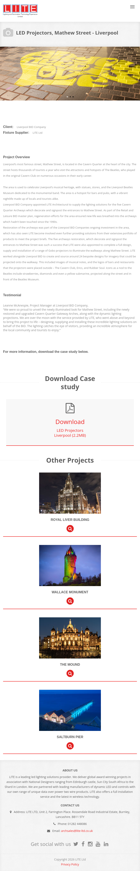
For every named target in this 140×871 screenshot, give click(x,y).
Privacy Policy (70, 864)
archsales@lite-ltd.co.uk (77, 831)
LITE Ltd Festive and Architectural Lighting (20, 11)
